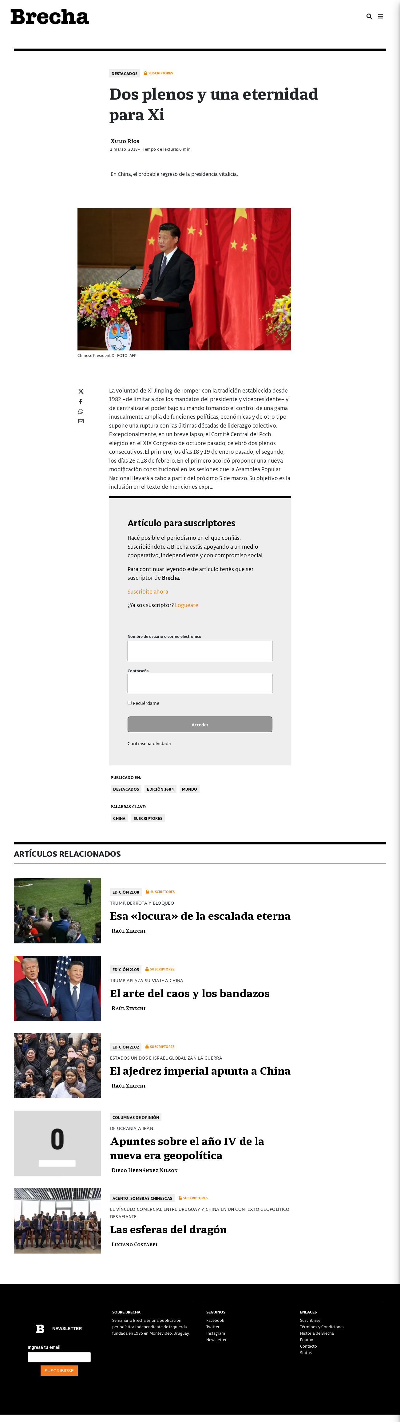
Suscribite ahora (148, 591)
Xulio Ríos (125, 140)
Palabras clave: (128, 806)
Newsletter (216, 1339)
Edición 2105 (126, 969)
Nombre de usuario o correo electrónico (164, 636)
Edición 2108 (126, 892)
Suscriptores (148, 818)
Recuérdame (143, 703)
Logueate (186, 605)
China (119, 818)
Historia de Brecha (317, 1333)
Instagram (215, 1333)
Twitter (213, 1326)
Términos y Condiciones (322, 1326)
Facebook (215, 1320)
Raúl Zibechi (128, 930)
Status (306, 1352)
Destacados (124, 73)
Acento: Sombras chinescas (142, 1198)
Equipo (306, 1339)
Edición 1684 (160, 789)
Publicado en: (126, 777)
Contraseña (138, 670)
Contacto (308, 1346)
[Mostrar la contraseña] (263, 683)
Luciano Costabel (135, 1244)
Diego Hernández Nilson (145, 1170)
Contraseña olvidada (149, 743)
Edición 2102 (126, 1047)
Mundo (189, 789)
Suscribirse (310, 1320)
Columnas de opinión (136, 1117)
